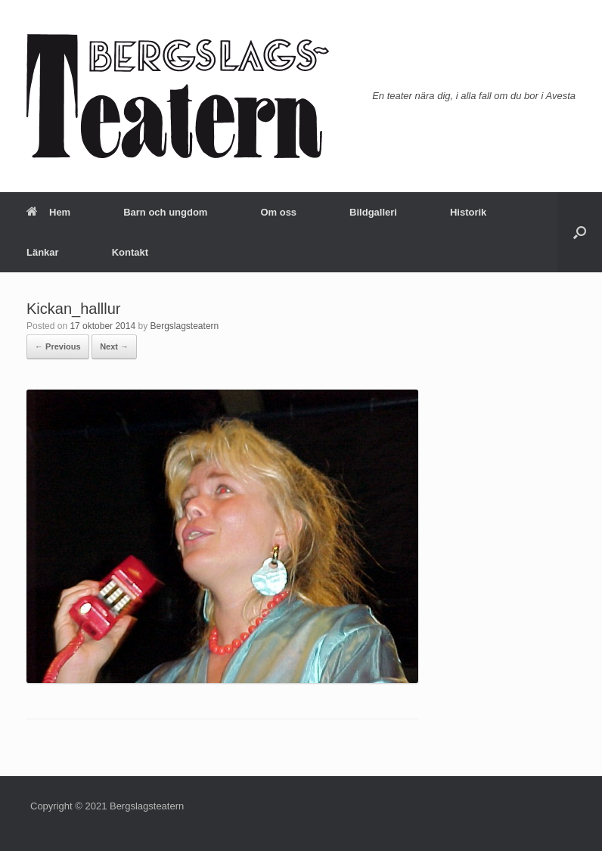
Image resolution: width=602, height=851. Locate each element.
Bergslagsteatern (184, 326)
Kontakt (130, 252)
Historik (468, 212)
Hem (48, 212)
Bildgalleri (373, 212)
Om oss (278, 212)
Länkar (42, 252)
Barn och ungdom (165, 212)
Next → (114, 346)
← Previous (58, 346)
